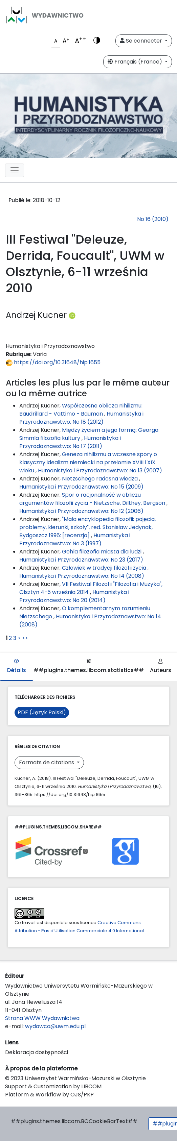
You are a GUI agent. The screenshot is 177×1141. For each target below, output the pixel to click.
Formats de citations (47, 762)
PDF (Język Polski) (42, 712)
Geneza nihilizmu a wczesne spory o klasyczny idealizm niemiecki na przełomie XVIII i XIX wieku (88, 462)
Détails (16, 666)
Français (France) (135, 62)
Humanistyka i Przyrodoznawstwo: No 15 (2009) (81, 487)
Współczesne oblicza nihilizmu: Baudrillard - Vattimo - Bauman (80, 410)
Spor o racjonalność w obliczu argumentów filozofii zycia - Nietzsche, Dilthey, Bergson (93, 499)
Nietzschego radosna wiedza (100, 478)
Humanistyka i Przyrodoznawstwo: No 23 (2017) (81, 560)
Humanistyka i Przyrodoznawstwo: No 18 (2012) (81, 418)
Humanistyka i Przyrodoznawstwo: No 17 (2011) (70, 442)
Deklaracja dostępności (36, 1052)
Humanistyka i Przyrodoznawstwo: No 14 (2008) (81, 576)
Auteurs (160, 666)
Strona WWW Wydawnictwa (42, 1018)
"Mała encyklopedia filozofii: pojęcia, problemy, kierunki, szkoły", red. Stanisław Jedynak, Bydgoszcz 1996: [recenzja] (87, 527)
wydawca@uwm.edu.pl (55, 1026)
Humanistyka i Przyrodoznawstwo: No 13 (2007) (100, 470)
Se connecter (141, 41)
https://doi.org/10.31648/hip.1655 (53, 362)
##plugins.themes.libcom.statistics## (89, 666)
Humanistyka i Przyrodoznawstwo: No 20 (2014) (74, 596)
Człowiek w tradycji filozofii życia (105, 568)
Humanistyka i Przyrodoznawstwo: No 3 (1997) (74, 539)
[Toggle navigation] (14, 170)
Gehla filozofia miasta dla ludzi (102, 551)
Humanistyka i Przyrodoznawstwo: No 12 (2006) (81, 511)
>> (25, 638)
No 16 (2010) (153, 219)
